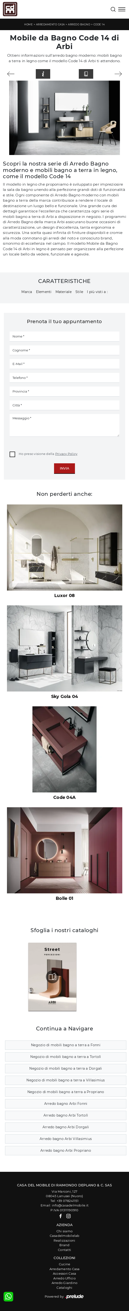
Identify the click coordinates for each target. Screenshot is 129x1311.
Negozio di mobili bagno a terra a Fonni (65, 1045)
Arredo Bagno (79, 24)
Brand (64, 1245)
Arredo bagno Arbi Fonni (65, 1103)
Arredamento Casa (50, 24)
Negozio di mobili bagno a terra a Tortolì (65, 1057)
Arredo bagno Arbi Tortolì (65, 1115)
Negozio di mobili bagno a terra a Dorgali (65, 1068)
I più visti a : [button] (97, 292)
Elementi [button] (44, 292)
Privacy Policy (66, 454)
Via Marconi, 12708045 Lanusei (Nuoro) (64, 1193)
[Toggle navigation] (121, 9)
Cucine (64, 1264)
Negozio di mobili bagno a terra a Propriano (65, 1092)
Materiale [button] (63, 292)
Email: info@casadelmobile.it (64, 1205)
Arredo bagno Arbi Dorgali (66, 1127)
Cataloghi (64, 1287)
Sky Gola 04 (64, 696)
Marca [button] (26, 292)
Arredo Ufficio (64, 1278)
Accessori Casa (64, 1273)
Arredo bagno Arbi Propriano (65, 1150)
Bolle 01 (64, 898)
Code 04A (64, 797)
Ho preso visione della (48, 454)
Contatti (64, 1250)
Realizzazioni (64, 1240)
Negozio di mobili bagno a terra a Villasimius (65, 1080)
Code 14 (99, 24)
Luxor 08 (64, 595)
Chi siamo (64, 1231)
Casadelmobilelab (65, 1236)
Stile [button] (79, 292)
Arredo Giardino (65, 1283)
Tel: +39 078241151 (64, 1201)
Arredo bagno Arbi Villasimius (66, 1139)
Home (28, 24)
